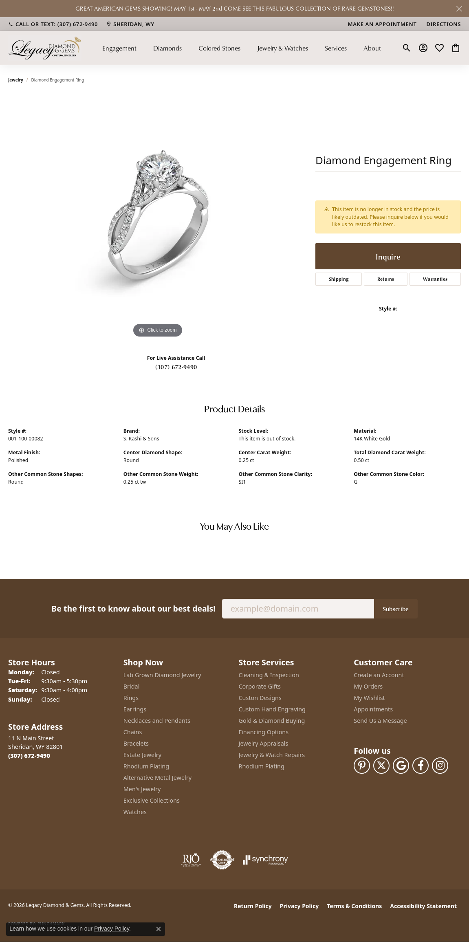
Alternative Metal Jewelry (157, 777)
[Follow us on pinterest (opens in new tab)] (362, 765)
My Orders (368, 686)
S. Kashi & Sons (141, 438)
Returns (385, 278)
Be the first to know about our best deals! (133, 608)
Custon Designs (260, 698)
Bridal (131, 686)
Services (336, 48)
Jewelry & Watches (282, 48)
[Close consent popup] (158, 929)
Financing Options (264, 732)
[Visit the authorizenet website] (222, 860)
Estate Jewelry (142, 755)
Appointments (373, 709)
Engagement (119, 48)
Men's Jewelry (142, 789)
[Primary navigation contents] (242, 48)
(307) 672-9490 (176, 366)
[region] (157, 217)
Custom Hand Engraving (272, 709)
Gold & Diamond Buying (272, 720)
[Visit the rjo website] (191, 860)
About (372, 48)
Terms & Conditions (354, 906)
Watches (135, 812)
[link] (53, 24)
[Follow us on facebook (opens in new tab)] (420, 765)
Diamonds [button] (167, 48)
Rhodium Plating (146, 766)
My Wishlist (369, 698)
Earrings (134, 709)
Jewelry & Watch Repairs (272, 755)
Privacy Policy (299, 906)
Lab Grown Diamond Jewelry (162, 675)
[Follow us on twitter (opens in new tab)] (381, 765)
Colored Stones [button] (219, 48)
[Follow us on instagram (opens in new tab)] (440, 765)
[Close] (459, 9)
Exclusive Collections (151, 800)
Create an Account (379, 675)
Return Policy (253, 906)
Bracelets (136, 743)
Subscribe (396, 608)
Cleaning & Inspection (269, 675)
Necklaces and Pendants (156, 720)
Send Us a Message (380, 720)
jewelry (15, 80)
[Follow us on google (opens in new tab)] (401, 765)
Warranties (435, 278)
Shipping (339, 278)
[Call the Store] (29, 755)
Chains (132, 732)
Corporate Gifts (260, 686)
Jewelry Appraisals (263, 743)
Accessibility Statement (423, 906)
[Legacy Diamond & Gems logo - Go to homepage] (45, 48)
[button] (407, 48)
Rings (131, 698)
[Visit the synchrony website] (265, 860)
